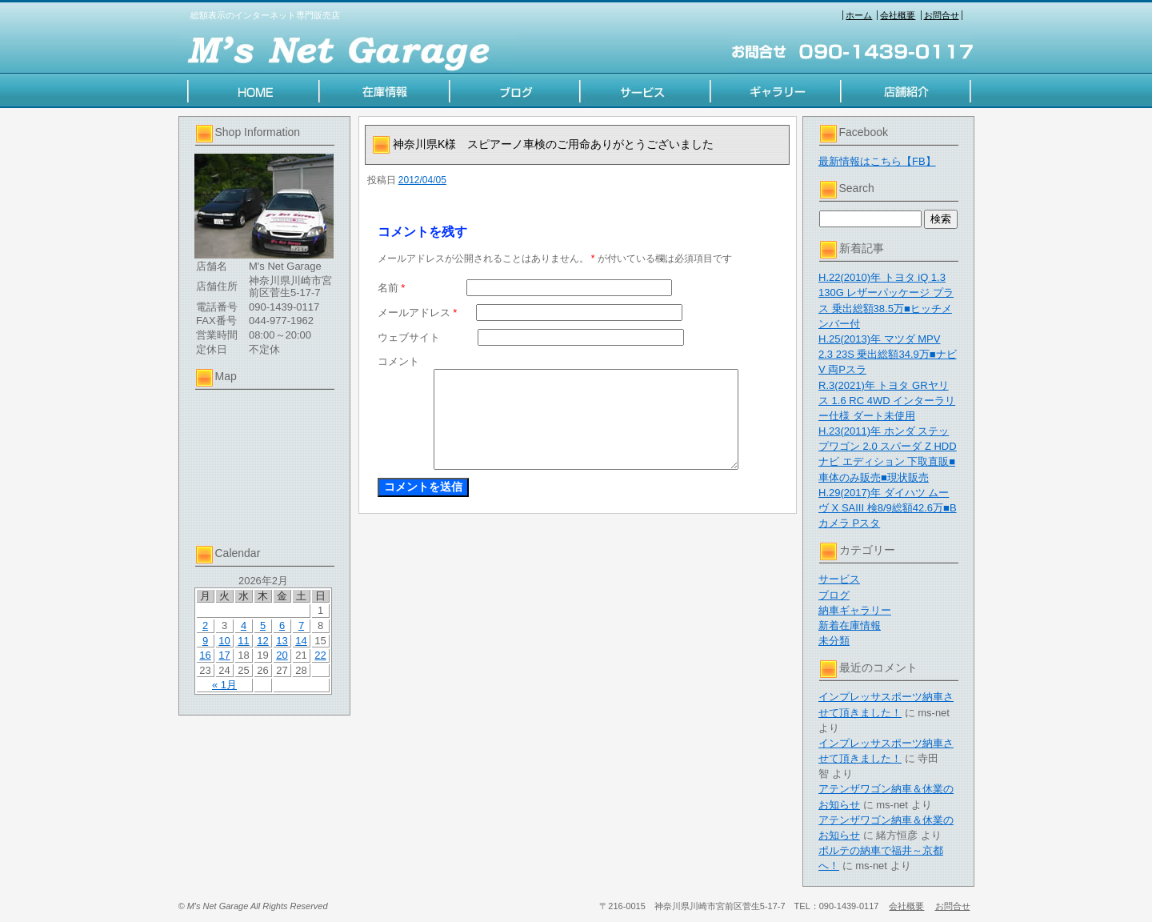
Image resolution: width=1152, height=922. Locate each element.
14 (300, 641)
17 (224, 655)
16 (204, 655)
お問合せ (941, 15)
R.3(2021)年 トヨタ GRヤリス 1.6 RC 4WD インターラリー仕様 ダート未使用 (886, 400)
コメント (398, 361)
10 (224, 641)
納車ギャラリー (854, 610)
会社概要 (897, 15)
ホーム (859, 15)
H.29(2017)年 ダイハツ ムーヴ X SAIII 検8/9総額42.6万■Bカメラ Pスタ (887, 508)
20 (281, 655)
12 (262, 641)
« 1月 (224, 685)
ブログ (834, 595)
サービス (839, 579)
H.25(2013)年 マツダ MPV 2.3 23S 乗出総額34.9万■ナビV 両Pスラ (887, 354)
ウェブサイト (409, 337)
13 (281, 641)
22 (320, 655)
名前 (392, 288)
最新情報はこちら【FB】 (877, 161)
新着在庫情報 (849, 625)
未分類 (834, 641)
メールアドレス (418, 313)
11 (243, 641)
